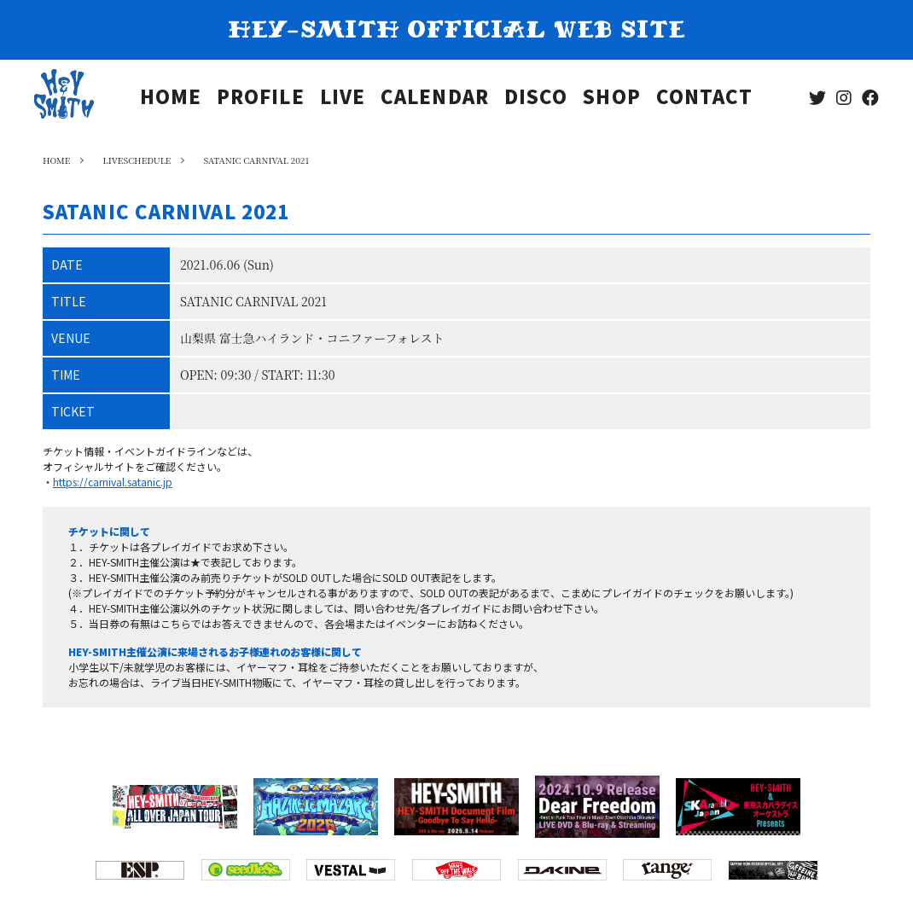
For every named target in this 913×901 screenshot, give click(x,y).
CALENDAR (435, 99)
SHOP (611, 99)
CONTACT (704, 99)
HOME (170, 99)
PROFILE (261, 99)
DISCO (536, 99)
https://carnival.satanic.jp (112, 481)
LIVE (342, 99)
